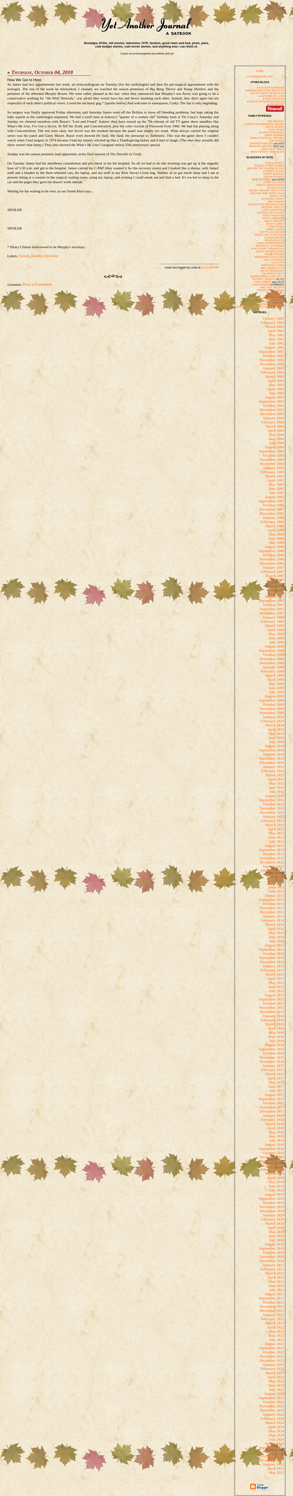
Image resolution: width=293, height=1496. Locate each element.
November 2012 (271, 858)
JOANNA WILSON (273, 301)
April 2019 (275, 1178)
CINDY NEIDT (276, 129)
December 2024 (272, 1460)
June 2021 (276, 1286)
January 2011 (273, 767)
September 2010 (271, 750)
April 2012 (275, 829)
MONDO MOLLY (274, 240)
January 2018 (273, 1116)
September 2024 (271, 1448)
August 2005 (274, 497)
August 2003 (274, 397)
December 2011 (272, 812)
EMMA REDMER (274, 135)
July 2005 (276, 493)
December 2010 (272, 763)
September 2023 (271, 1398)
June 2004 (276, 439)
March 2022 (274, 1323)
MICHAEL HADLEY (272, 207)
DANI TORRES (275, 293)
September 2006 (271, 551)
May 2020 (276, 1232)
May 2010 (276, 734)
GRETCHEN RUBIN (272, 265)
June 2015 (276, 987)
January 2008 (273, 617)
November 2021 (271, 1306)
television (50, 256)
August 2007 (274, 597)
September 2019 (271, 1199)
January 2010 (273, 717)
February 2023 (272, 1369)
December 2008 (272, 663)
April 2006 (275, 530)
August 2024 (274, 1443)
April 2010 (275, 729)
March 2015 (274, 974)
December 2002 (272, 364)
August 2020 (274, 1244)
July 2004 (276, 443)
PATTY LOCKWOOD (272, 232)
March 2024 (274, 1423)
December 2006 (272, 563)
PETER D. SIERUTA (264, 279)
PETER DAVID (275, 187)
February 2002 (272, 323)
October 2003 (273, 406)
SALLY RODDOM (274, 259)
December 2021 (272, 1311)
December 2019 (272, 1211)
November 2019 (271, 1207)
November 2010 (271, 758)
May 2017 (276, 1082)
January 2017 (273, 1066)
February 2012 (272, 821)
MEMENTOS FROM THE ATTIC (265, 90)
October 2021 (273, 1302)
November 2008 (271, 659)
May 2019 (276, 1182)
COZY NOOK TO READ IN (268, 93)
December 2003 (272, 414)
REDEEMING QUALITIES (269, 257)
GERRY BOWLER (273, 174)
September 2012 (271, 850)
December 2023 (272, 1410)
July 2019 (276, 1190)
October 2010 (273, 754)
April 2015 (275, 978)
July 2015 (276, 991)
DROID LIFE (277, 196)
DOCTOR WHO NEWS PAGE (267, 193)
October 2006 (273, 555)
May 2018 (276, 1132)
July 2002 (276, 343)
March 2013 (274, 875)
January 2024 (273, 1414)
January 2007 (273, 567)
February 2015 (272, 970)
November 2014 (271, 958)
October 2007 (273, 605)
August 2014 (274, 945)
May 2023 (276, 1381)
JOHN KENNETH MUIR (270, 243)
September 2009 (271, 700)
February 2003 (272, 372)
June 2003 (276, 389)
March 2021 (274, 1273)
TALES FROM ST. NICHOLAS (266, 101)
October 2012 (273, 854)
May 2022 (276, 1331)
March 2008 (274, 626)
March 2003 (274, 376)
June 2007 (276, 588)
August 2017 (274, 1095)
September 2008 (271, 651)
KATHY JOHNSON (273, 218)
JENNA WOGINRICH (272, 304)
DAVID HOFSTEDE (273, 210)
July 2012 (276, 841)
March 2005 (274, 476)
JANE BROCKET (261, 179)
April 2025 (275, 1468)
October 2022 (273, 1352)
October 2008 (273, 655)
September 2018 (271, 1149)
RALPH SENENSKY (272, 270)
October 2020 (273, 1253)
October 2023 (273, 1402)
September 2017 (271, 1099)
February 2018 (272, 1120)
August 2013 (274, 895)
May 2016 (276, 1032)
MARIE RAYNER (274, 254)
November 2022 (271, 1356)
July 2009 (276, 692)
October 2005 (273, 505)
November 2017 (271, 1107)
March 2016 (274, 1024)
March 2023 (274, 1373)
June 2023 (276, 1385)
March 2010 (274, 725)
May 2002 (276, 335)
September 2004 (271, 451)
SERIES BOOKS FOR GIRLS (267, 276)
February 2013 (272, 871)
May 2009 (276, 684)
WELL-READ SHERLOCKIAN (267, 298)
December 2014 (272, 962)
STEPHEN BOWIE (273, 171)
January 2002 (273, 318)
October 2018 (273, 1153)
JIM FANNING (276, 201)
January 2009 (273, 667)
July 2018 (276, 1140)
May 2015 (276, 983)
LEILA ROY (277, 262)
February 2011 (272, 771)
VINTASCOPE (276, 295)
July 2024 (276, 1439)
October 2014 (273, 954)
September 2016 (271, 1049)
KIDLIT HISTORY (274, 221)
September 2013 (271, 900)
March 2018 (274, 1124)
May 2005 (276, 484)
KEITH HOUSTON (273, 215)
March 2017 (274, 1074)
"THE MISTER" (275, 121)
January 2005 (273, 468)
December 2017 (272, 1111)
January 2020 (273, 1215)
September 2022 (271, 1348)
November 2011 (271, 808)
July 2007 (276, 592)
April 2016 (275, 1028)
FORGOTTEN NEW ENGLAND (266, 204)
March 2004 (274, 426)
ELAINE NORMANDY (271, 132)
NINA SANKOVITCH (272, 268)
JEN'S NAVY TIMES (272, 149)
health (37, 256)
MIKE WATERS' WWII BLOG (267, 151)
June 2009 (276, 688)
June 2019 (276, 1186)
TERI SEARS (276, 140)
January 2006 (273, 518)
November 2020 (271, 1257)
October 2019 (273, 1203)
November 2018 (271, 1157)
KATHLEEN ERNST (272, 198)
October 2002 (273, 356)
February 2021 (272, 1269)
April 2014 (275, 929)
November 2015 (271, 1008)
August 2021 (274, 1294)
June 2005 (276, 489)
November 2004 (271, 460)
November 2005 (271, 509)
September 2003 (271, 401)
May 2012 (276, 833)
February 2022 (272, 1319)
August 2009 (274, 696)
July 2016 (276, 1041)
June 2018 (276, 1136)
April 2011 (276, 779)
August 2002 (274, 347)
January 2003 (273, 368)
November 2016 (271, 1057)
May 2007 (276, 584)
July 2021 (276, 1290)
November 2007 (271, 609)
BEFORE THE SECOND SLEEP (265, 168)
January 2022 (273, 1315)
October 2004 (273, 455)
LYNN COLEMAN (274, 182)
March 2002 (274, 327)
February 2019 (272, 1169)
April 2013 (275, 879)
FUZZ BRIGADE (274, 98)
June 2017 (276, 1086)
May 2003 (276, 385)
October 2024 (273, 1452)
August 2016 (274, 1045)
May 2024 (276, 1431)
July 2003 (276, 393)
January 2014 (273, 916)
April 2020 (275, 1228)
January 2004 (273, 418)
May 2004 (276, 435)
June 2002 (276, 339)
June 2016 (276, 1037)
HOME (260, 71)
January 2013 (273, 866)
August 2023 (274, 1394)
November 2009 (271, 709)
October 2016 (273, 1053)
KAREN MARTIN (274, 237)
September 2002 (271, 352)
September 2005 (271, 501)
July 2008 (276, 642)
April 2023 (275, 1377)
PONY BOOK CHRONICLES (267, 248)
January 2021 (273, 1265)
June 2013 (276, 887)
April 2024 (275, 1427)
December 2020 (272, 1261)
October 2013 (273, 904)
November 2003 (271, 410)
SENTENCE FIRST (273, 273)
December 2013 (272, 912)
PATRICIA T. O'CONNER (270, 245)
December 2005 (272, 514)
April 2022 (275, 1327)
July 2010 (276, 742)
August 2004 (274, 447)
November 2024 (271, 1456)
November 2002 (271, 360)
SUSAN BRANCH (273, 176)
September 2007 (271, 601)
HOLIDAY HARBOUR (271, 87)
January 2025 (273, 1464)
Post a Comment (36, 284)
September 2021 (271, 1298)
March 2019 (274, 1174)
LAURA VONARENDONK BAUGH (264, 124)
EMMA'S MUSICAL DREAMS (267, 138)
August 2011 (274, 796)
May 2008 (276, 634)
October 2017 (273, 1103)
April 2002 (275, 331)
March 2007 (274, 576)
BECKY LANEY (275, 223)
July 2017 (276, 1091)
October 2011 (273, 804)
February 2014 (272, 920)
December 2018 (272, 1161)
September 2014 (271, 949)
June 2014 (276, 937)
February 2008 (272, 621)
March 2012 (274, 825)
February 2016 (272, 1020)
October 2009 (273, 704)
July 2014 (276, 941)
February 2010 (272, 721)
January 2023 (273, 1365)
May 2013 (276, 883)
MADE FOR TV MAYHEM (269, 234)
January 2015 (273, 966)
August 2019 (274, 1194)
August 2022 (274, 1344)
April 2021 (275, 1277)
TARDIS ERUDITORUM (270, 290)
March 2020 (274, 1223)
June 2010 (276, 738)
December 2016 (272, 1062)
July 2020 (276, 1240)
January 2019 (273, 1165)
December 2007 (272, 613)
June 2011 (276, 788)
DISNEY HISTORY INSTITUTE (266, 190)
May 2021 (276, 1282)
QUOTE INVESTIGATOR (270, 251)
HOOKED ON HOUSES (270, 212)
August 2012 (274, 846)
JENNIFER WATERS (261, 143)
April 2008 (275, 630)
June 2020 (276, 1236)
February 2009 (272, 671)
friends (24, 256)
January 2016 (273, 1016)
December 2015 (272, 1012)
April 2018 (275, 1128)
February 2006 (272, 522)
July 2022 (276, 1340)
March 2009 (274, 675)
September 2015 (271, 999)
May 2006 (276, 534)
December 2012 (272, 862)
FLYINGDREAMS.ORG (260, 76)
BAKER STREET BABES (269, 165)
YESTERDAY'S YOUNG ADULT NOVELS (260, 306)
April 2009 (275, 680)
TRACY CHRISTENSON (270, 185)
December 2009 (272, 713)
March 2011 (274, 775)
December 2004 (272, 464)
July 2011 (276, 792)
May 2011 (276, 783)
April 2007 (275, 580)
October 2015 (273, 1003)
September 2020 (271, 1248)
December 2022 (272, 1360)
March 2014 (274, 925)
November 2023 (271, 1406)
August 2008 (274, 646)
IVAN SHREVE (263, 281)
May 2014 (276, 933)
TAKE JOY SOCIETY (272, 287)
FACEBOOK (277, 104)
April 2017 (275, 1078)
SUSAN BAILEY (274, 162)
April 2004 (275, 430)
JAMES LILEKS (275, 229)
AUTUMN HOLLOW (272, 96)
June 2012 (276, 837)
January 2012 (273, 817)
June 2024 (276, 1435)
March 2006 (274, 526)
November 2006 (271, 559)
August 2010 (274, 746)
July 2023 (276, 1390)
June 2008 (276, 638)
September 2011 (271, 800)
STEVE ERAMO (275, 126)
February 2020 (272, 1219)
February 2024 (272, 1419)
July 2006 (276, 543)
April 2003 (275, 381)
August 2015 (274, 995)
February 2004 (272, 422)
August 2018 (274, 1145)
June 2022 (276, 1336)
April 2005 (275, 480)
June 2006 (276, 538)
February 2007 (272, 572)
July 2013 (276, 891)
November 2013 (271, 908)
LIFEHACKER (276, 226)
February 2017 (272, 1070)
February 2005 (272, 472)
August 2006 (274, 547)
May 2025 (276, 1473)
